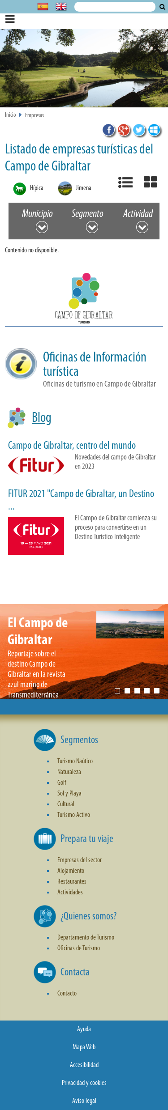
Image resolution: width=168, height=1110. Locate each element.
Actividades (70, 892)
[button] (84, 300)
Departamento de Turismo (85, 937)
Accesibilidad (84, 1065)
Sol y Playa (69, 793)
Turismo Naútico (75, 761)
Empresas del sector (79, 860)
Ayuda (84, 1029)
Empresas (34, 115)
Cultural (65, 804)
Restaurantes (71, 881)
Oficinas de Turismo (78, 948)
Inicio (10, 115)
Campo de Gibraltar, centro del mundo (72, 446)
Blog (42, 418)
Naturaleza (69, 772)
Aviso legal (84, 1101)
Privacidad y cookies (84, 1083)
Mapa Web (84, 1047)
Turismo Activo (73, 815)
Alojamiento (70, 871)
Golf (61, 783)
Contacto (67, 993)
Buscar (162, 7)
